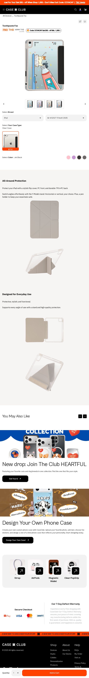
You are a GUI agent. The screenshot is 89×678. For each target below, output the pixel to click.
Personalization (56, 661)
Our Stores (66, 654)
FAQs (77, 650)
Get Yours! (15, 478)
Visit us (77, 658)
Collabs (53, 658)
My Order (78, 654)
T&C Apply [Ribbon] (80, 2)
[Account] (80, 9)
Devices (53, 650)
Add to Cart (54, 673)
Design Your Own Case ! (18, 540)
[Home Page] (16, 9)
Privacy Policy (80, 663)
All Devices (7, 16)
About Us (66, 650)
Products (54, 665)
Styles (52, 654)
